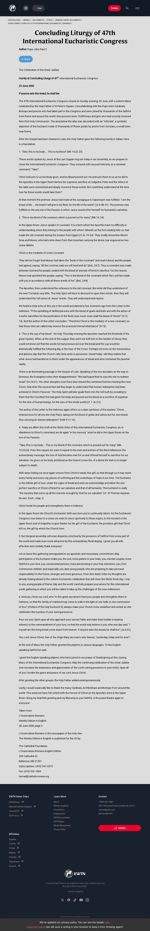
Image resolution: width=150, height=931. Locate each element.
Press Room (59, 810)
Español (12, 839)
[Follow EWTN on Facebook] (68, 900)
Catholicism (14, 20)
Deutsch (15, 866)
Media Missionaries (62, 825)
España (14, 844)
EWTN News (16, 802)
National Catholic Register (22, 807)
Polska (14, 848)
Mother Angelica (61, 806)
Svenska (15, 857)
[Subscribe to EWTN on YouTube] (81, 900)
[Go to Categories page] (26, 8)
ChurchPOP (16, 811)
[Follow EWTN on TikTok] (75, 900)
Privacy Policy (60, 829)
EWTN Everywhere (62, 817)
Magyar (14, 853)
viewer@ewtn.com (107, 810)
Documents (38, 20)
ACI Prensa (16, 816)
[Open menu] (137, 8)
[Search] (127, 8)
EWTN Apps (59, 821)
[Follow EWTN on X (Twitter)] (62, 900)
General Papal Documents (68, 20)
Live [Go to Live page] (38, 8)
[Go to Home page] (12, 8)
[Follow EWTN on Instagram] (87, 900)
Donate (114, 8)
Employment (59, 814)
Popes (49, 20)
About (56, 802)
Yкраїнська (16, 862)
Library (26, 20)
